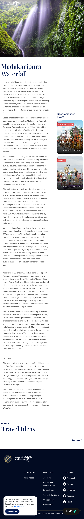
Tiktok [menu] (67, 501)
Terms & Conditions (51, 495)
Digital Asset (29, 478)
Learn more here (19, 506)
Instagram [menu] (69, 489)
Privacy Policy (48, 490)
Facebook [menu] (69, 478)
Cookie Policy (48, 500)
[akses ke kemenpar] (8, 459)
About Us (47, 478)
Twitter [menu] (68, 484)
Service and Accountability (49, 484)
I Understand (12, 511)
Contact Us (47, 504)
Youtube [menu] (68, 495)
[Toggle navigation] (78, 4)
